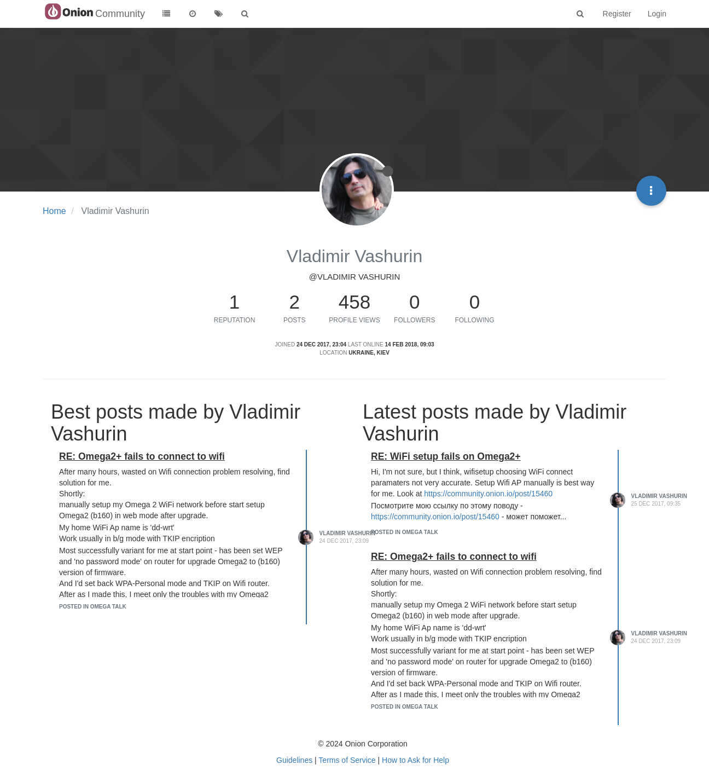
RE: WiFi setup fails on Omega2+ (446, 456)
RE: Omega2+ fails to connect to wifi (142, 456)
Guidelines (294, 760)
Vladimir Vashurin (347, 533)
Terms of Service (346, 760)
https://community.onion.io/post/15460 (488, 493)
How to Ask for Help (415, 760)
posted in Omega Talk (92, 607)
